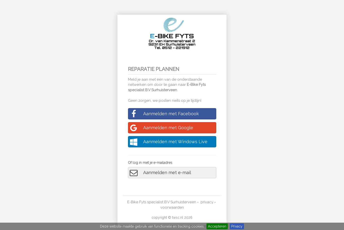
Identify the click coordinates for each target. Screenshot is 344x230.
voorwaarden (172, 207)
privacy (207, 202)
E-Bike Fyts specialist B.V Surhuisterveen (161, 202)
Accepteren (217, 226)
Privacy (236, 226)
